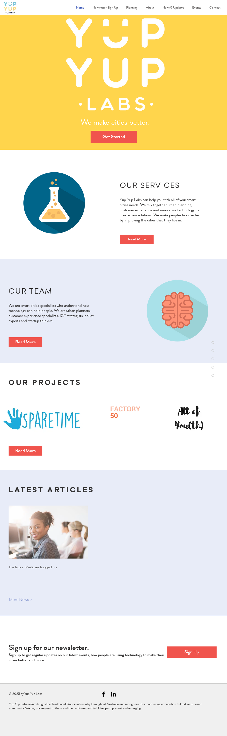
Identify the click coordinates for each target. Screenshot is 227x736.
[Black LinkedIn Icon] (113, 694)
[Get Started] (114, 137)
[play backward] (6, 419)
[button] (192, 652)
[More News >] (25, 600)
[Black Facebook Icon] (103, 694)
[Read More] (137, 239)
